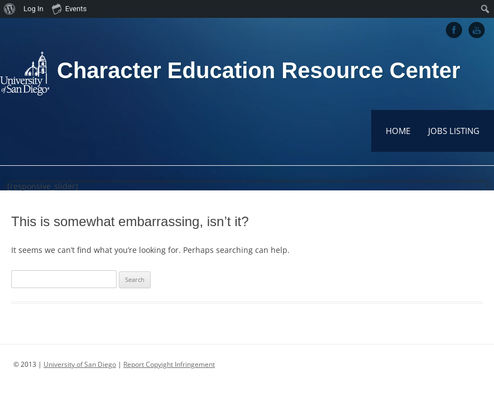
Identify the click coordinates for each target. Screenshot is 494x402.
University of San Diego (80, 364)
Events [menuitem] (69, 8)
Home (398, 130)
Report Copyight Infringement (169, 364)
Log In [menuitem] (33, 8)
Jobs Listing (453, 130)
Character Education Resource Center (258, 70)
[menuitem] (10, 9)
